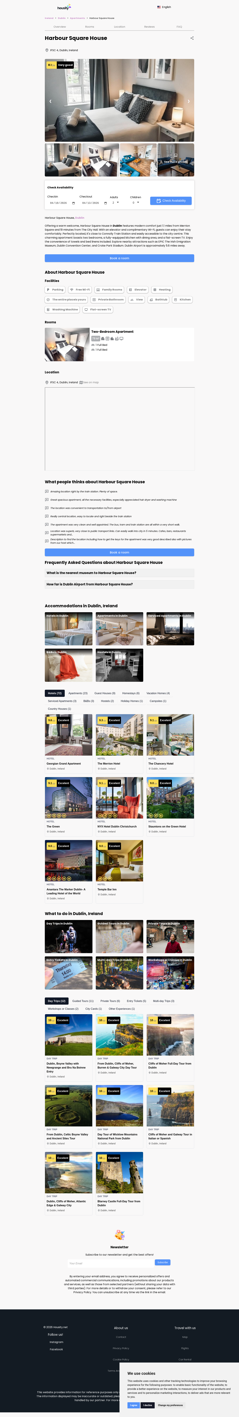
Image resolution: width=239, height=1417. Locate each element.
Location (119, 27)
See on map (89, 383)
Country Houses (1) (59, 709)
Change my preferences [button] (170, 1405)
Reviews (149, 27)
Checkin (52, 197)
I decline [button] (147, 1405)
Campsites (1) (158, 701)
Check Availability (171, 201)
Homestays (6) (131, 694)
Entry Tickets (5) (136, 1001)
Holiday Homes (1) (132, 701)
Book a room (119, 259)
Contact (121, 1337)
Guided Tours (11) (83, 1001)
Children (135, 197)
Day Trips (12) (56, 1001)
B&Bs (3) (88, 701)
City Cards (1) (93, 1009)
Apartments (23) (78, 694)
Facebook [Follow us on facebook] (56, 1350)
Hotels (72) (55, 694)
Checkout (86, 197)
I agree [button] (133, 1405)
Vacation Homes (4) (158, 694)
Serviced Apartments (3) (62, 701)
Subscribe (163, 1263)
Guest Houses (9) (105, 694)
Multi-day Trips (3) (163, 1001)
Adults (114, 197)
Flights (185, 1349)
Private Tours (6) (110, 1001)
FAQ (179, 27)
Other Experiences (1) (122, 1009)
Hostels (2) (107, 701)
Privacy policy (121, 1349)
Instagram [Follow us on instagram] (56, 1343)
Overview (60, 27)
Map (185, 1337)
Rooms (89, 27)
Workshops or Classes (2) (63, 1009)
